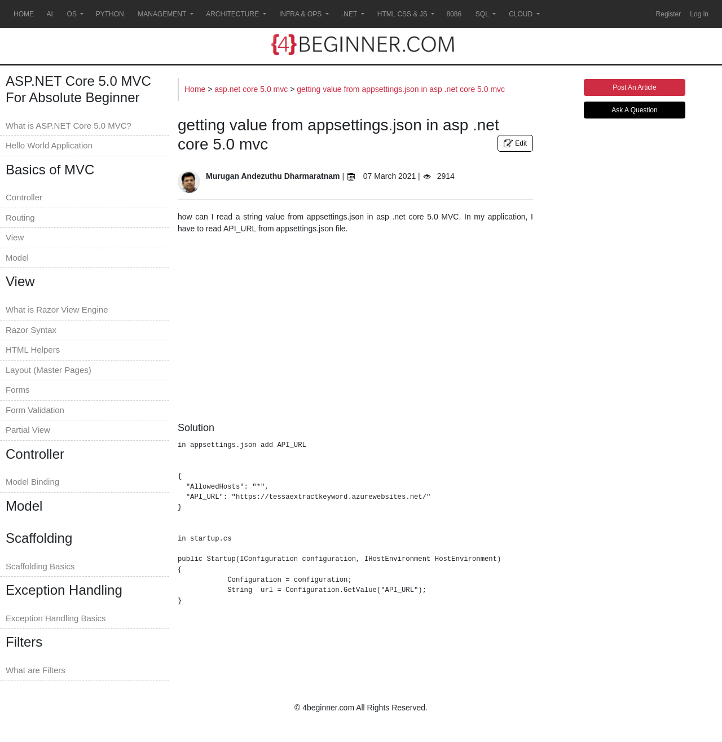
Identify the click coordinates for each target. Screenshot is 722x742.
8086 (453, 14)
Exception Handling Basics (56, 618)
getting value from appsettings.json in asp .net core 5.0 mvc (401, 89)
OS (71, 14)
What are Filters (35, 670)
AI (50, 14)
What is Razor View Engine (57, 309)
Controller (24, 197)
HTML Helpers (33, 349)
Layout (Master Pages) (48, 370)
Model (17, 257)
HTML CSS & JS (403, 14)
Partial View (28, 429)
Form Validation (35, 410)
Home (196, 89)
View (15, 237)
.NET (349, 14)
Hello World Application (49, 145)
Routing (20, 217)
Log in (699, 14)
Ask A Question (634, 110)
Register (668, 14)
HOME (24, 14)
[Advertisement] (355, 325)
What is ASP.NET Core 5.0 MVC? (68, 125)
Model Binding (32, 481)
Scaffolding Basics (40, 566)
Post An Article (634, 87)
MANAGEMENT (162, 14)
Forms (18, 389)
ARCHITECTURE (233, 14)
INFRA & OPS (301, 14)
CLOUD (521, 14)
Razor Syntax (31, 330)
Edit (515, 143)
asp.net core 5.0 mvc (252, 89)
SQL (482, 14)
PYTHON (110, 14)
